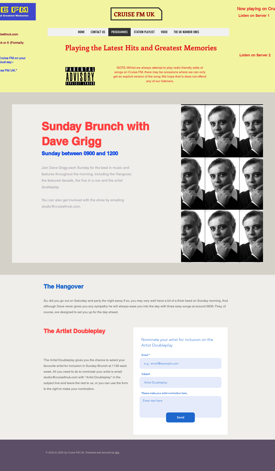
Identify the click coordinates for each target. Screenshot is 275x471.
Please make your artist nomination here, (164, 393)
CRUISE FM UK (134, 14)
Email (144, 355)
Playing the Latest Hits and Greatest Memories (141, 47)
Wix (117, 452)
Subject (145, 374)
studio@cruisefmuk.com (61, 206)
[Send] (180, 417)
